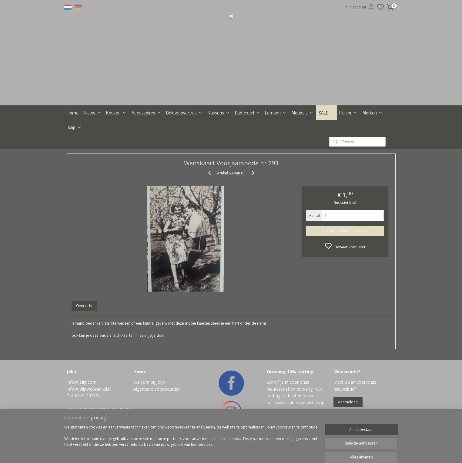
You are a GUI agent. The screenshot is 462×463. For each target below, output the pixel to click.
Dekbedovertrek (184, 112)
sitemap (243, 452)
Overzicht (84, 305)
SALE (326, 112)
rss (256, 452)
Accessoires (146, 112)
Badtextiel (247, 112)
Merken (373, 112)
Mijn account (360, 7)
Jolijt (74, 127)
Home (73, 112)
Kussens (219, 112)
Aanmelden (348, 402)
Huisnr (348, 112)
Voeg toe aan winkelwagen (345, 230)
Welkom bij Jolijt (149, 382)
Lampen (276, 112)
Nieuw (92, 112)
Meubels (303, 112)
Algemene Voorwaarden (157, 389)
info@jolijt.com (81, 382)
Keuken (116, 112)
